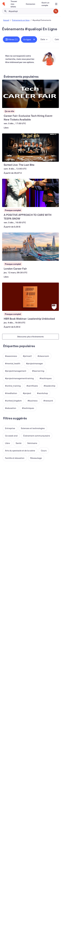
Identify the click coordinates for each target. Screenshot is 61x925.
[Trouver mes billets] (15, 4)
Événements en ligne (21, 20)
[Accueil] (3, 4)
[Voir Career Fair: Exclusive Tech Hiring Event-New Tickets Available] (30, 94)
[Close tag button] (34, 39)
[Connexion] (30, 4)
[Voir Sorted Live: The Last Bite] (30, 147)
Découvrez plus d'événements (30, 336)
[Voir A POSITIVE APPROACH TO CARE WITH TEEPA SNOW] (30, 193)
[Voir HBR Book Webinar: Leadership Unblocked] (30, 297)
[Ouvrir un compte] (45, 4)
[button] (11, 39)
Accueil (6, 20)
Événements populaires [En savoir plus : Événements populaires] (21, 76)
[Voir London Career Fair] (30, 247)
